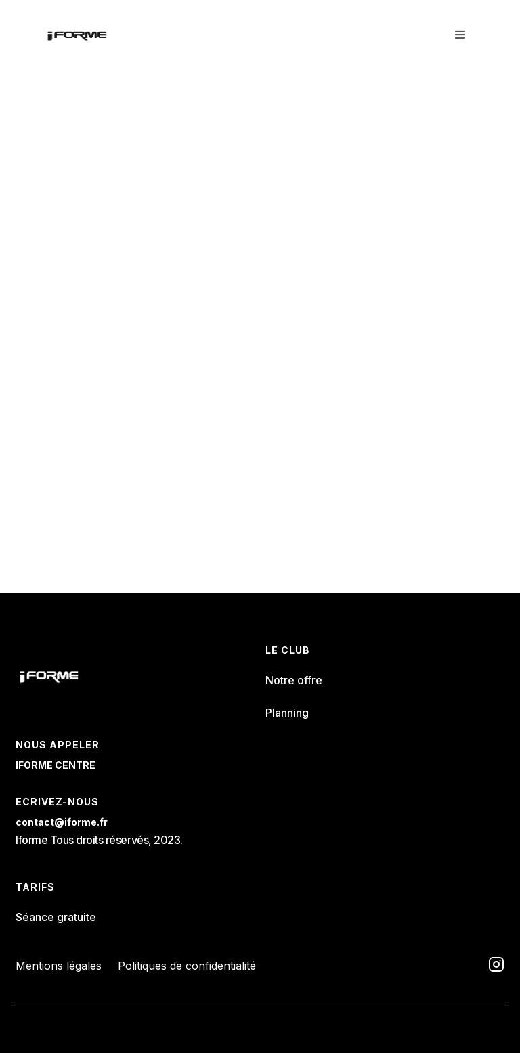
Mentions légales (59, 965)
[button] (460, 35)
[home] (77, 35)
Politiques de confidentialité (187, 965)
